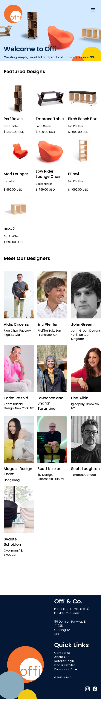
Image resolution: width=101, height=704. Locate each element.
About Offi (61, 657)
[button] (93, 9)
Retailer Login (64, 661)
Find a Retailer (64, 665)
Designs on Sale (65, 669)
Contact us (62, 653)
